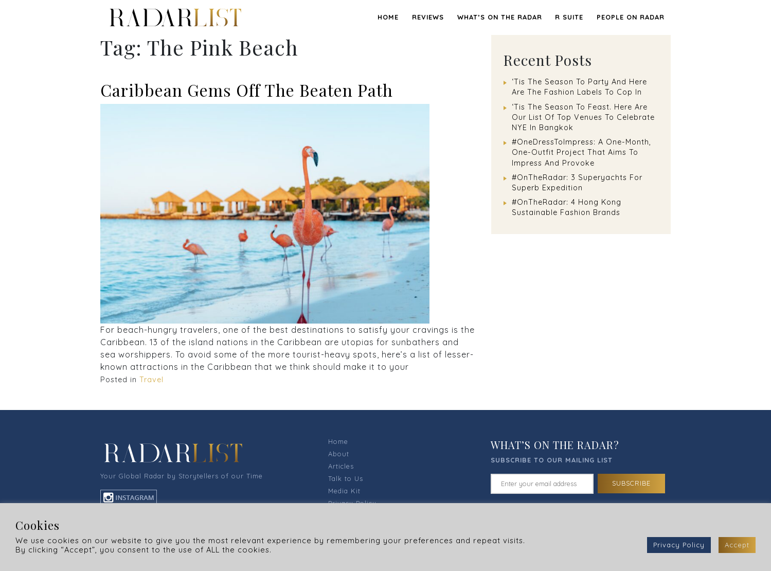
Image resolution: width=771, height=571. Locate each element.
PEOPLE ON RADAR (631, 17)
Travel (151, 379)
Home (388, 17)
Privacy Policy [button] (679, 545)
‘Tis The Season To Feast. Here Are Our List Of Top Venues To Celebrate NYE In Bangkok (583, 117)
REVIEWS (428, 17)
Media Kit (344, 491)
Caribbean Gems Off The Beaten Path (246, 90)
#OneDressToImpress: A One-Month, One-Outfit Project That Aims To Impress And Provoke (581, 152)
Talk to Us (345, 478)
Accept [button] (737, 545)
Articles (341, 466)
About (338, 454)
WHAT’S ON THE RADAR (499, 17)
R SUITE (569, 17)
